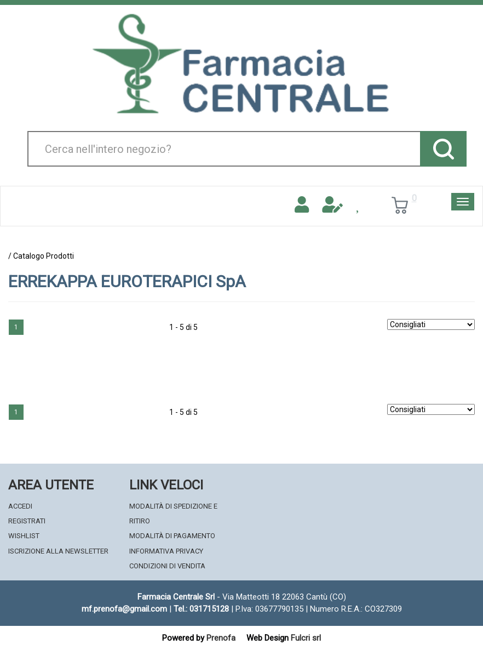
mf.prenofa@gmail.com (124, 609)
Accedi (20, 506)
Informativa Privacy (166, 551)
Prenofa (220, 638)
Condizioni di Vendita (167, 566)
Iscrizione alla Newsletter (58, 551)
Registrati (26, 521)
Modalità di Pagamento (172, 536)
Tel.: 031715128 (201, 609)
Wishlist (23, 536)
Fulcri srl (306, 638)
